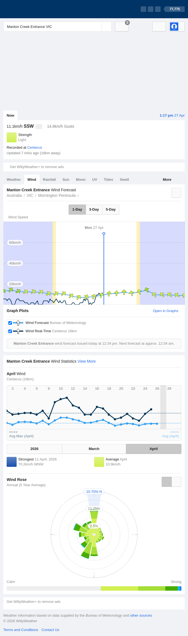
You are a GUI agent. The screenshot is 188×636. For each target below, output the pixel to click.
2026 (34, 449)
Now (10, 115)
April (154, 449)
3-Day (94, 209)
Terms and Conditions (20, 630)
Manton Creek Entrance (81, 195)
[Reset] (97, 26)
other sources (141, 615)
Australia (14, 195)
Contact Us (50, 630)
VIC (30, 195)
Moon (81, 179)
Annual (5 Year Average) (26, 485)
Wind (31, 179)
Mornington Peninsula (57, 195)
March (94, 449)
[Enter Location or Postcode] (57, 27)
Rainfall (49, 179)
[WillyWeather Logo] (29, 9)
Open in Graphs (165, 311)
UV (94, 179)
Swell (124, 179)
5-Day (110, 209)
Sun (66, 179)
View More (87, 361)
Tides (108, 179)
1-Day (77, 209)
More (167, 179)
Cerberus (34, 147)
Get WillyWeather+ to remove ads (37, 167)
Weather (14, 179)
